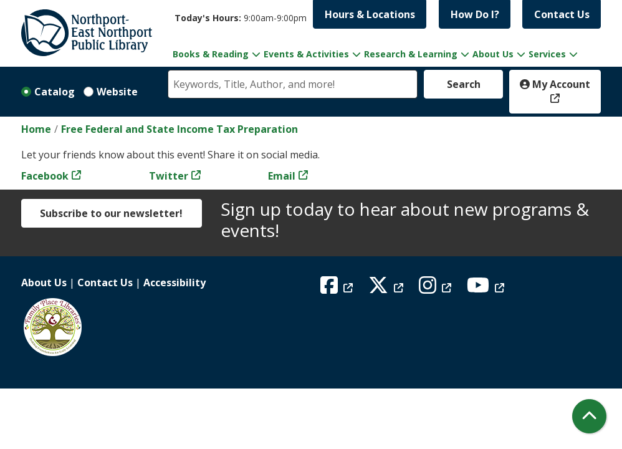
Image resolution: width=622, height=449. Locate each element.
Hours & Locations (370, 14)
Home (36, 129)
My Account (555, 84)
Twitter (168, 176)
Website (117, 92)
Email (281, 176)
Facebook (45, 176)
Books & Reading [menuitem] (211, 54)
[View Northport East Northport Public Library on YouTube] (487, 289)
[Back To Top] (589, 416)
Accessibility (174, 282)
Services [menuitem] (547, 54)
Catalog (54, 92)
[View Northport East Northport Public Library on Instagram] (436, 289)
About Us (44, 282)
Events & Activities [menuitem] (306, 54)
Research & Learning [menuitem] (410, 54)
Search (464, 84)
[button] (241, 17)
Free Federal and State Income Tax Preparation (179, 129)
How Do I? (475, 14)
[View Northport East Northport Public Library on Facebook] (338, 289)
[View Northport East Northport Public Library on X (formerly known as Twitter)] (387, 289)
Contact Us (562, 14)
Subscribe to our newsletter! (111, 213)
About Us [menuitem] (493, 54)
